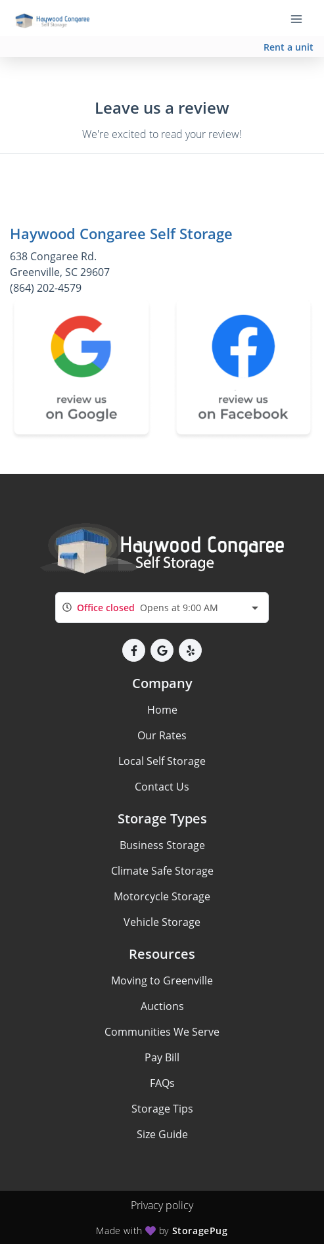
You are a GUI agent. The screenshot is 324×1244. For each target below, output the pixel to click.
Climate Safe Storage (162, 871)
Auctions (162, 1006)
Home (162, 710)
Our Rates (162, 735)
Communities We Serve (162, 1032)
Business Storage (162, 845)
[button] (133, 650)
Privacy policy (162, 1205)
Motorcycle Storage (162, 896)
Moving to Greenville (162, 980)
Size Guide (162, 1134)
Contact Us (162, 786)
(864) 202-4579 (45, 288)
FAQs (162, 1083)
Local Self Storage (162, 761)
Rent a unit (288, 47)
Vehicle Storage (162, 922)
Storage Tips (162, 1108)
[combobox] (162, 607)
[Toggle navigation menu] (301, 18)
